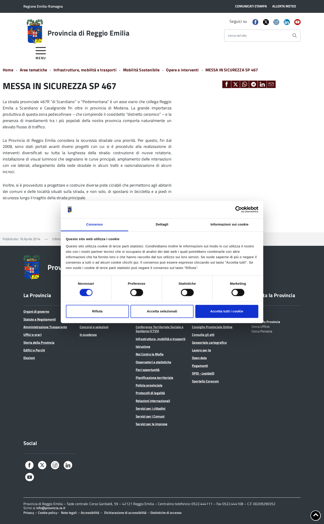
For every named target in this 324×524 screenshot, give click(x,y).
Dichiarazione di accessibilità (125, 512)
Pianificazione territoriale (154, 377)
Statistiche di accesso (166, 512)
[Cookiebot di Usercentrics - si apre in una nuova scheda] (238, 209)
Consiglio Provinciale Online (212, 327)
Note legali (69, 512)
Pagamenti (200, 365)
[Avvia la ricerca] (294, 35)
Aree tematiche (33, 70)
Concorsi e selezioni (94, 327)
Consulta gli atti (203, 334)
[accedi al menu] (41, 52)
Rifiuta (97, 311)
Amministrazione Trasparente (45, 327)
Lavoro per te (201, 350)
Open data (199, 357)
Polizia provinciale (149, 385)
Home (8, 70)
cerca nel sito (237, 35)
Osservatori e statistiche (153, 362)
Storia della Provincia (38, 342)
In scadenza (88, 334)
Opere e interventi (182, 70)
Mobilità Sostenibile (141, 70)
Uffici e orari (32, 334)
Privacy (28, 512)
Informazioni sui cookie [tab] (230, 224)
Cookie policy (47, 512)
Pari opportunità (148, 369)
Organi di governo (36, 311)
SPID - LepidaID (203, 373)
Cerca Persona (262, 331)
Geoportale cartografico (209, 342)
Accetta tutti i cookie (226, 311)
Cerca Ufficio (261, 326)
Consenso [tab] (94, 224)
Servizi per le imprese (151, 424)
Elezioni (29, 357)
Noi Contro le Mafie (150, 354)
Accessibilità (90, 512)
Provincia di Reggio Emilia (88, 32)
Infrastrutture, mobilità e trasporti (85, 70)
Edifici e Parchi (34, 350)
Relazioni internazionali (153, 400)
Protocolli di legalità (150, 392)
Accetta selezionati (162, 311)
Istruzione (143, 346)
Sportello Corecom (205, 381)
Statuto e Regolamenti (39, 319)
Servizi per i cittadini (150, 408)
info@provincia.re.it (50, 508)
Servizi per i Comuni (150, 416)
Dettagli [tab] (162, 224)
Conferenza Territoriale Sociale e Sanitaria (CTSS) (159, 329)
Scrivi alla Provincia (266, 321)
